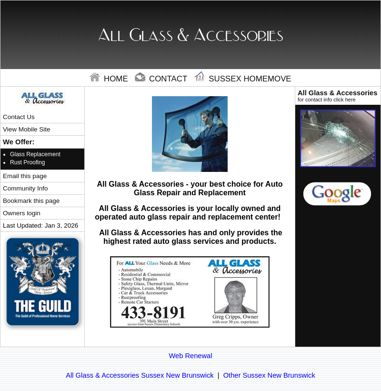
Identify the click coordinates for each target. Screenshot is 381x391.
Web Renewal (190, 356)
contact (162, 78)
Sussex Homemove (242, 78)
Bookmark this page (31, 200)
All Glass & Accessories (338, 95)
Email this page (25, 176)
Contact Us (19, 116)
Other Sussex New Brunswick (269, 375)
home (110, 78)
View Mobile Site (26, 129)
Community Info (25, 188)
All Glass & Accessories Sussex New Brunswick (139, 375)
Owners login (21, 213)
